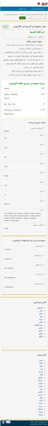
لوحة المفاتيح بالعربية (37, 9)
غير (41, 135)
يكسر (40, 225)
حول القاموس (22, 9)
